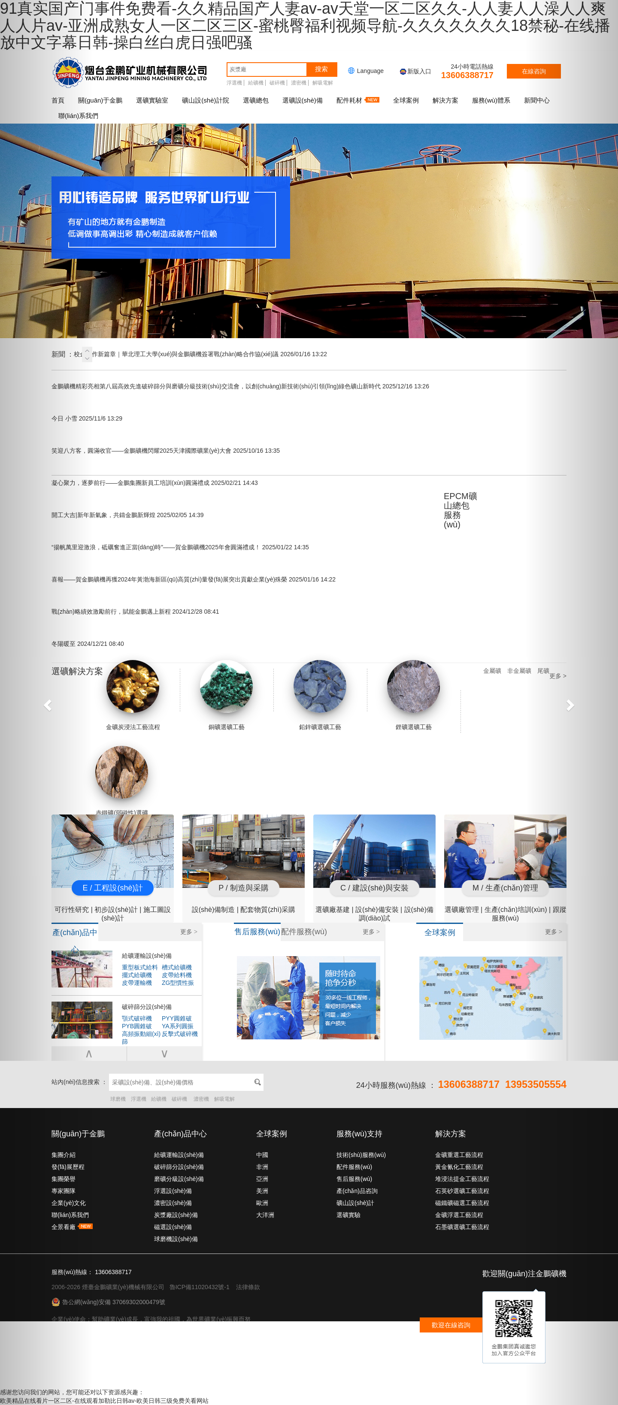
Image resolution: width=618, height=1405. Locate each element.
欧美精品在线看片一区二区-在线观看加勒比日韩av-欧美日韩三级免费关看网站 (104, 1400)
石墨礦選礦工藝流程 (462, 1226)
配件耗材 (357, 100)
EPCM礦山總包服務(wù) (460, 510)
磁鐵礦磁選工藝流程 (462, 1202)
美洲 (262, 1190)
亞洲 (262, 1178)
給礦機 (256, 83)
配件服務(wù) (354, 1166)
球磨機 (118, 1099)
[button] (46, 702)
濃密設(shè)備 (173, 1202)
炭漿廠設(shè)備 (176, 1214)
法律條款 (248, 1287)
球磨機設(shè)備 (176, 1238)
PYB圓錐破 (137, 1026)
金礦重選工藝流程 (459, 1154)
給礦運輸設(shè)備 (147, 955)
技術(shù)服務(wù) (361, 1154)
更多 (188, 931)
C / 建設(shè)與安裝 (374, 888)
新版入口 (415, 71)
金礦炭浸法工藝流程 (133, 695)
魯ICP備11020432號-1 (200, 1287)
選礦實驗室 (152, 100)
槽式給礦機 (177, 967)
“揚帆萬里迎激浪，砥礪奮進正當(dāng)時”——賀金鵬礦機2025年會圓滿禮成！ (180, 547)
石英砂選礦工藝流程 (462, 1190)
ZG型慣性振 (178, 982)
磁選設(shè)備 (173, 1226)
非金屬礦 (519, 670)
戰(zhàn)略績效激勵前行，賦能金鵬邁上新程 (135, 611)
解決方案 (445, 100)
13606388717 (467, 75)
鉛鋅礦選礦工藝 (320, 695)
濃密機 (298, 83)
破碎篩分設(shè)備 (147, 1006)
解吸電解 (322, 83)
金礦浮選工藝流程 (459, 1214)
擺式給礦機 (137, 975)
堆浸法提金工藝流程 (462, 1178)
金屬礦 (492, 670)
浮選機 (234, 83)
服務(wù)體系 (491, 100)
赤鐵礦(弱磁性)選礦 (121, 781)
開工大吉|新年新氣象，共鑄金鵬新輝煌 (128, 515)
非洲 (262, 1166)
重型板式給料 (140, 967)
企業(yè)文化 (69, 1202)
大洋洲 (265, 1214)
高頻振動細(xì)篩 (141, 1034)
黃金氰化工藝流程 (459, 1166)
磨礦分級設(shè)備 (179, 1178)
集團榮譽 (64, 1178)
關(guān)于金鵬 (100, 100)
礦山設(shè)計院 (205, 100)
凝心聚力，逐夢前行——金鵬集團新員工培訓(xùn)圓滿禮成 (155, 482)
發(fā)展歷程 (68, 1166)
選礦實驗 (348, 1214)
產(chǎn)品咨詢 (357, 1190)
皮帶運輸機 (137, 982)
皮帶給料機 (177, 975)
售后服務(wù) (354, 1178)
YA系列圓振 (178, 1026)
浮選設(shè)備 (173, 1190)
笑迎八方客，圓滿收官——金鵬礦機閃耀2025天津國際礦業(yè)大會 (166, 450)
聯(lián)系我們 (70, 1214)
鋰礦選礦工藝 (413, 695)
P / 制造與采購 (243, 888)
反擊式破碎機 (180, 1033)
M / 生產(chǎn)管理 (505, 888)
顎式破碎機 (137, 1018)
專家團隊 (64, 1190)
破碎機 (277, 83)
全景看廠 (72, 1226)
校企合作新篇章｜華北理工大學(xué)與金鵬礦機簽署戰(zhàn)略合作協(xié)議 (200, 354)
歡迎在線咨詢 (451, 1325)
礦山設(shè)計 (355, 1202)
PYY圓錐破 (177, 1018)
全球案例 (406, 100)
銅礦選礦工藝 (226, 695)
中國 (262, 1154)
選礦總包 (256, 100)
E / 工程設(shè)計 (112, 888)
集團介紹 (64, 1154)
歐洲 (262, 1202)
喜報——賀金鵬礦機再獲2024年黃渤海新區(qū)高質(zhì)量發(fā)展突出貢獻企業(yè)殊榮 (194, 579)
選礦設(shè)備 (302, 100)
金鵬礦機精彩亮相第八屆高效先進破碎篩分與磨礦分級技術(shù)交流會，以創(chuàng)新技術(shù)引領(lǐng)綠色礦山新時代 (240, 386)
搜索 (321, 69)
